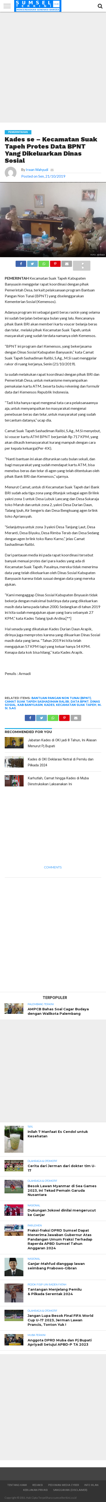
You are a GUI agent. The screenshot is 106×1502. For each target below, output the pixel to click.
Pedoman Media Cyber (63, 1485)
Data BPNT (80, 701)
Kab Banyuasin (30, 705)
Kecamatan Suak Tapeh (76, 705)
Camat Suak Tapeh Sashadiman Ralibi (37, 701)
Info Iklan (91, 1485)
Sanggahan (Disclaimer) (70, 1490)
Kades (49, 705)
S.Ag (12, 708)
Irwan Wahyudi (37, 170)
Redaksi (37, 1485)
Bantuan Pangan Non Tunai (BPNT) (61, 698)
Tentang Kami (17, 1485)
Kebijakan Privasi (35, 1490)
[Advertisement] (53, 67)
